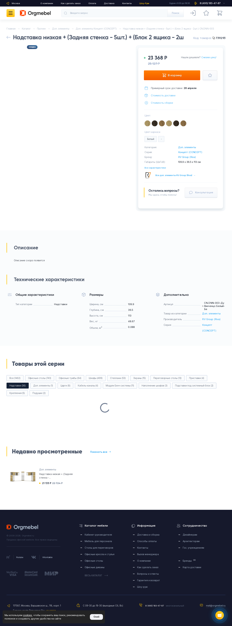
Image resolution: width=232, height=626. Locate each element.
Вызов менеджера (148, 554)
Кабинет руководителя (98, 534)
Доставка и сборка (148, 534)
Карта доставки (192, 567)
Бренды (189, 560)
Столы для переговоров (99, 547)
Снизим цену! (208, 57)
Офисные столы (94, 560)
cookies (27, 615)
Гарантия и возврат (148, 580)
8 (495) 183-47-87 (154, 605)
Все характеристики (155, 167)
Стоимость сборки (162, 103)
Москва (16, 3)
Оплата (92, 3)
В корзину (172, 75)
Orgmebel (23, 527)
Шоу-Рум (144, 3)
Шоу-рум (142, 586)
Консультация (201, 192)
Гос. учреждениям (193, 547)
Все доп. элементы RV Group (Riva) (175, 175)
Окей (96, 616)
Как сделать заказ (71, 3)
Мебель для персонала (98, 541)
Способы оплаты (147, 541)
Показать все (100, 451)
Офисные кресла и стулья (99, 554)
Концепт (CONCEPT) (190, 152)
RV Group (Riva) (187, 157)
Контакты (127, 3)
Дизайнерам (190, 534)
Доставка (109, 3)
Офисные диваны (94, 567)
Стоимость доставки (163, 95)
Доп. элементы (187, 147)
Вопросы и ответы (148, 573)
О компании (46, 3)
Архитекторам (191, 541)
